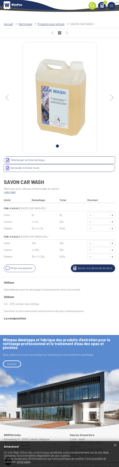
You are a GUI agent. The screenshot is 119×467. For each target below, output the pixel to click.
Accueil (8, 24)
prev (8, 97)
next (110, 97)
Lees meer (10, 184)
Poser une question (18, 260)
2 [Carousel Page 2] (61, 146)
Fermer (115, 445)
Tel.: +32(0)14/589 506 (17, 434)
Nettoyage (25, 24)
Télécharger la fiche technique (25, 160)
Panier (104, 3)
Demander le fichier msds (77, 160)
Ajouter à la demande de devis (92, 260)
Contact (12, 356)
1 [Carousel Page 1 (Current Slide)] (57, 146)
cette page (23, 461)
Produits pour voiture (51, 24)
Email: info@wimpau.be (17, 440)
